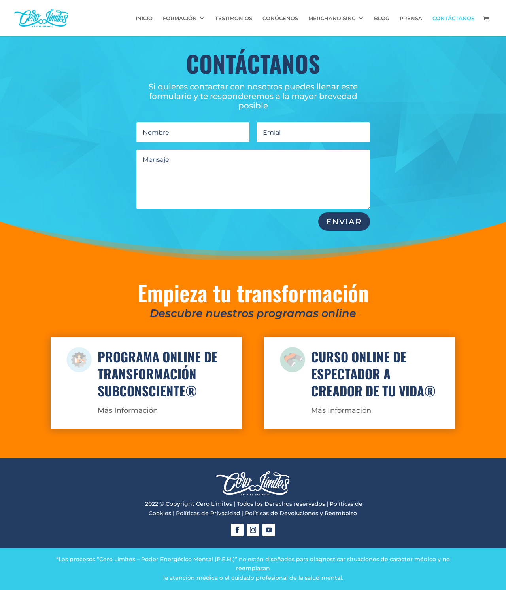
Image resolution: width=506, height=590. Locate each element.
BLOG (381, 18)
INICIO (144, 18)
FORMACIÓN (180, 18)
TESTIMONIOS (233, 18)
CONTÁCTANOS (453, 18)
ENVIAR (344, 221)
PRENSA (411, 18)
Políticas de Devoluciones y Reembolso (301, 513)
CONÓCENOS (280, 18)
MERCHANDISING (332, 18)
